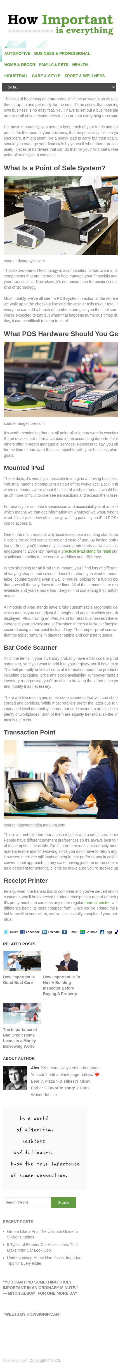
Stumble (91, 932)
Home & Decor (19, 64)
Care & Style (46, 76)
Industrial (16, 76)
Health (80, 64)
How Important (16, 1360)
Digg (108, 932)
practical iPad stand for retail (86, 551)
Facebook (32, 932)
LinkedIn (54, 932)
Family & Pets (53, 64)
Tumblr (72, 932)
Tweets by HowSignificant (32, 1314)
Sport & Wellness (85, 76)
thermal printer (96, 902)
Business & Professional (62, 53)
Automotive (17, 53)
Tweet (14, 932)
